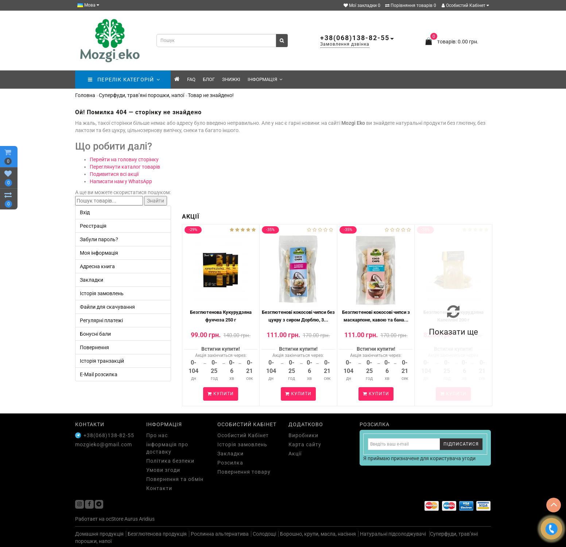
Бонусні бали (95, 334)
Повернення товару (244, 472)
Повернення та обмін (174, 479)
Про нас (157, 435)
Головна (85, 95)
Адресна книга (97, 266)
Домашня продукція (99, 534)
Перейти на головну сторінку (124, 159)
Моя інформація (99, 253)
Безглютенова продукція (157, 534)
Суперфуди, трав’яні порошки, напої (141, 95)
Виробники (303, 435)
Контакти (159, 488)
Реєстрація (93, 226)
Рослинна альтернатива (220, 534)
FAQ (191, 79)
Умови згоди (163, 470)
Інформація (265, 79)
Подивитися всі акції (114, 174)
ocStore (114, 519)
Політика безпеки (170, 461)
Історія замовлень (102, 293)
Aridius (147, 519)
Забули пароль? (99, 239)
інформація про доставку (167, 448)
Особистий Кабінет (465, 5)
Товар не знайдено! (211, 95)
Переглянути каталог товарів (125, 167)
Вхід (85, 212)
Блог (209, 79)
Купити (221, 393)
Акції (295, 454)
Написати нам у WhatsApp (121, 181)
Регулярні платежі (101, 320)
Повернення (94, 347)
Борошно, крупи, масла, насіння (318, 534)
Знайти (155, 201)
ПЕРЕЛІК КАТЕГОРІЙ (124, 79)
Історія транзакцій (102, 361)
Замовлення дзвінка (344, 44)
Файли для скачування (107, 307)
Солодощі (264, 534)
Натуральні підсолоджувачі (393, 534)
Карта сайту (304, 444)
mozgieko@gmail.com (103, 444)
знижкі (231, 79)
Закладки (91, 280)
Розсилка (230, 463)
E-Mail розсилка (98, 374)
